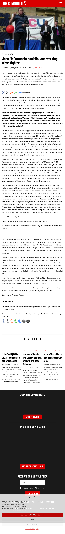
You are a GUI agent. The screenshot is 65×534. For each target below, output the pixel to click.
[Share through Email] (24, 92)
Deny (32, 519)
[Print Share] (28, 92)
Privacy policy (35, 529)
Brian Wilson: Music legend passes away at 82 (53, 357)
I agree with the (32, 488)
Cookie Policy (28, 529)
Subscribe (32, 493)
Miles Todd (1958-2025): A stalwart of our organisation (11, 357)
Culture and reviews (28, 351)
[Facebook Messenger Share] (19, 92)
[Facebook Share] (3, 92)
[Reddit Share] (11, 92)
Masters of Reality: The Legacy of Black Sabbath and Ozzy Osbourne (32, 359)
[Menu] (60, 3)
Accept (32, 515)
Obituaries (38, 68)
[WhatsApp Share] (15, 92)
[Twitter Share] (7, 92)
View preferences (32, 524)
